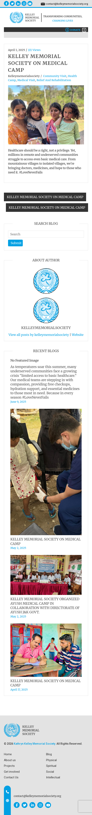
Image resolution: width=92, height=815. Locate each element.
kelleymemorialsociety (24, 76)
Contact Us (11, 777)
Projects (9, 766)
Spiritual (51, 766)
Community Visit (54, 76)
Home (8, 754)
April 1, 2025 (16, 50)
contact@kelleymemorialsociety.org (67, 3)
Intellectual (53, 777)
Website (77, 335)
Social (50, 771)
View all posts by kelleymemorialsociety (38, 335)
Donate (72, 29)
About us (10, 760)
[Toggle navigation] (84, 30)
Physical (51, 760)
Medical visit (26, 80)
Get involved (12, 771)
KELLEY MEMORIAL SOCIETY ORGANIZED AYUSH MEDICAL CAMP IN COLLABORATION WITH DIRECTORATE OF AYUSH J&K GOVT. (44, 605)
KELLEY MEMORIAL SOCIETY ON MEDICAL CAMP (45, 197)
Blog (49, 754)
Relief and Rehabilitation (53, 80)
